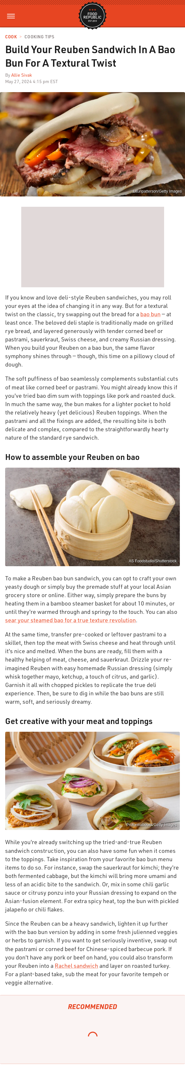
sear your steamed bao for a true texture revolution (70, 620)
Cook (11, 37)
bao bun (150, 314)
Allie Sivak (21, 75)
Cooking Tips (39, 37)
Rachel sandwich (76, 965)
